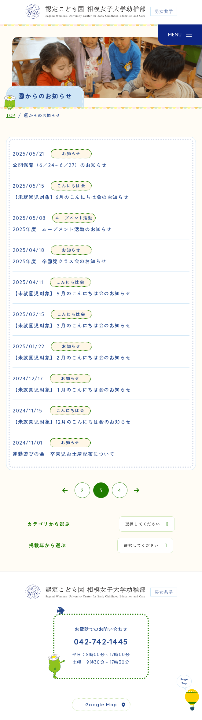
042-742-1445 (101, 641)
